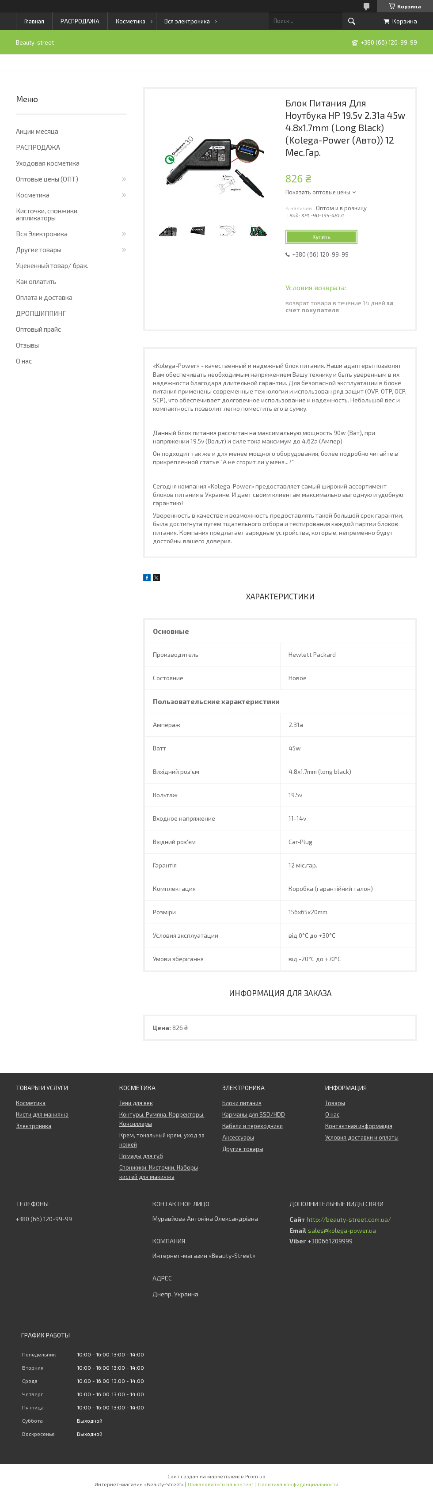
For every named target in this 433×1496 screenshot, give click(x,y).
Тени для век (136, 1102)
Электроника (33, 1125)
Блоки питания (242, 1102)
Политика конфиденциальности (298, 1484)
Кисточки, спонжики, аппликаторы (47, 214)
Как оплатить (36, 281)
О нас (24, 361)
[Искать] (351, 21)
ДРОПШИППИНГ (41, 313)
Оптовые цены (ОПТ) (47, 179)
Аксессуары (238, 1137)
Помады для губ (141, 1155)
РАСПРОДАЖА (80, 21)
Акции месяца (37, 131)
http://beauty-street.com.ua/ (349, 1219)
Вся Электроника (42, 234)
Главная (34, 21)
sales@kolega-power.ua (342, 1230)
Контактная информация (358, 1125)
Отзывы (27, 345)
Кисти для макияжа (42, 1114)
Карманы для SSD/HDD (253, 1114)
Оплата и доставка (44, 297)
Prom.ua (255, 1476)
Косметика (130, 21)
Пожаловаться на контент (221, 1484)
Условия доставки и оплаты (362, 1137)
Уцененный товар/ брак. (52, 265)
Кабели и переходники (252, 1125)
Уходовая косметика (48, 163)
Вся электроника (187, 21)
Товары (335, 1102)
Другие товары (38, 250)
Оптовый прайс (38, 329)
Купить (321, 237)
